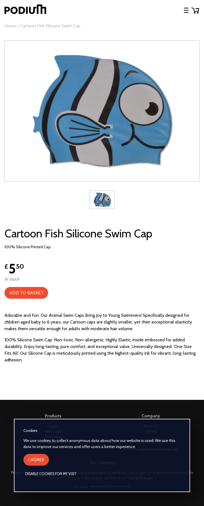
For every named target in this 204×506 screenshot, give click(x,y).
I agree (36, 459)
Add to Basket (26, 292)
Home (10, 25)
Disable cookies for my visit (51, 474)
